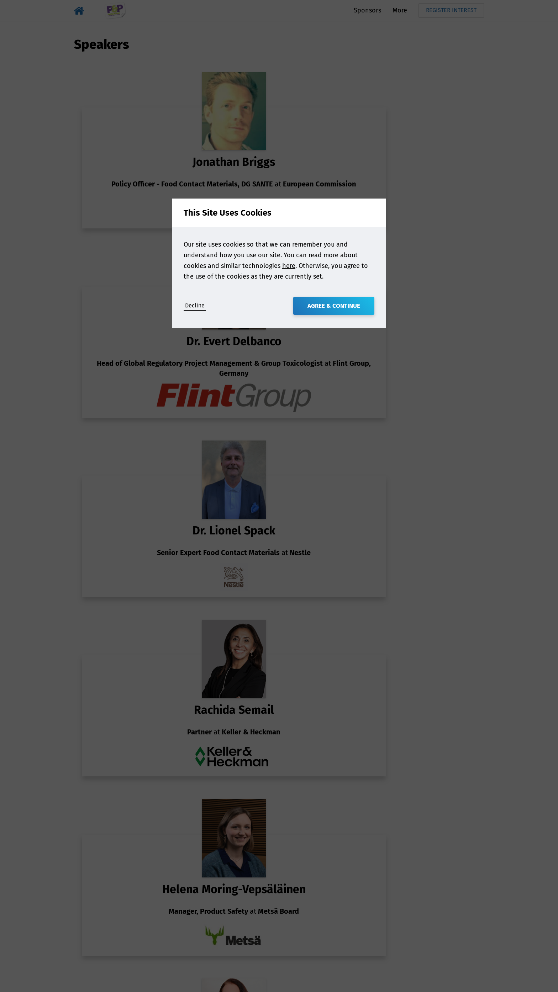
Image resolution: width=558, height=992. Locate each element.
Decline (195, 305)
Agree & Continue (333, 306)
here (288, 266)
